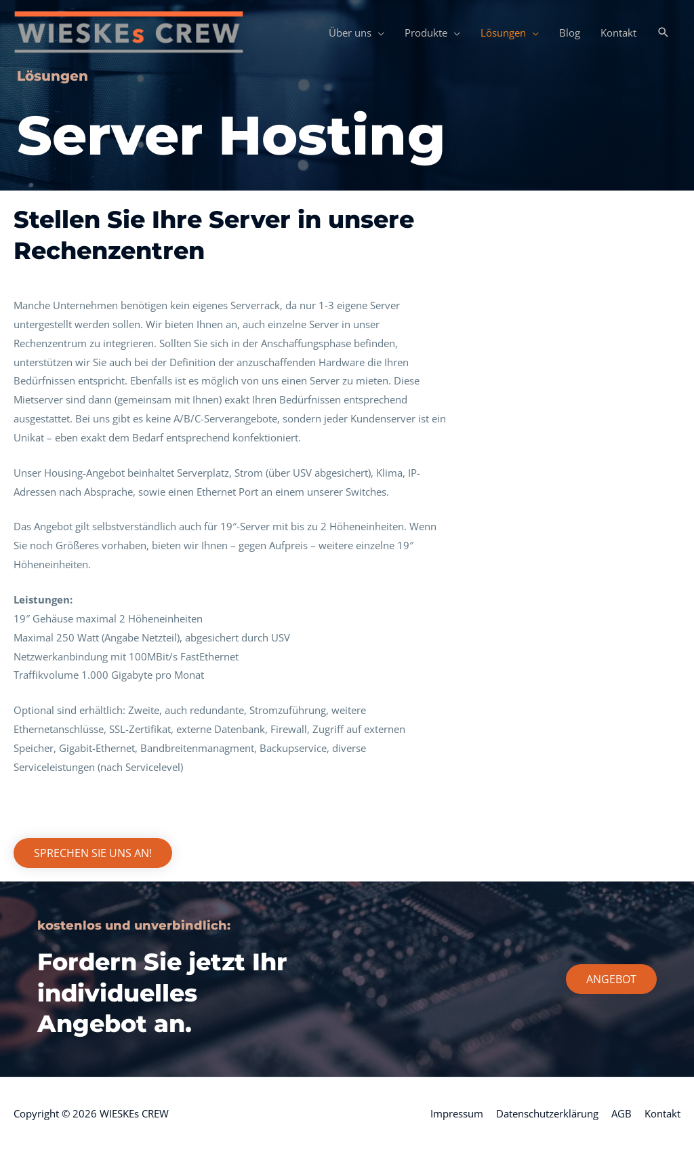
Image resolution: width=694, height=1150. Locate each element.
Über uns (350, 32)
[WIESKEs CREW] (129, 31)
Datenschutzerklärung (547, 1113)
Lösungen (503, 32)
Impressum (456, 1113)
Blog (569, 32)
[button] (663, 32)
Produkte (426, 32)
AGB (621, 1113)
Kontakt (618, 32)
